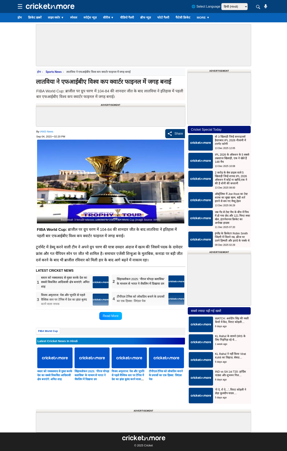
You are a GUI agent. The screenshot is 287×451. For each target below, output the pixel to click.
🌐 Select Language (206, 6)
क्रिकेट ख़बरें (34, 17)
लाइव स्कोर (56, 17)
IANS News (46, 131)
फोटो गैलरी (163, 17)
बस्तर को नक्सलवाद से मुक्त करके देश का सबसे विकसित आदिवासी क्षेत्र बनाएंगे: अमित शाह (54, 375)
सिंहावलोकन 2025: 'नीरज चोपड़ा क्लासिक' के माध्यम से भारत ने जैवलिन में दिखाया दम (92, 375)
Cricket (148, 445)
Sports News (54, 71)
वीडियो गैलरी (127, 17)
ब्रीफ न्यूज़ (145, 17)
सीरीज (108, 17)
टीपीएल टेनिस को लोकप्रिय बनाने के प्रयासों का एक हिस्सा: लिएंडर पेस (166, 375)
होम (20, 17)
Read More (110, 316)
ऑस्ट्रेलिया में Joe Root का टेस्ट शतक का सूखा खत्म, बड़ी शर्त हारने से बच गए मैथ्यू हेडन (231, 197)
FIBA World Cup (48, 331)
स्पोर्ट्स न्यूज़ (90, 17)
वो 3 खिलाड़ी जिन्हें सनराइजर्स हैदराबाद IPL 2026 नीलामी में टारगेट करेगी (230, 140)
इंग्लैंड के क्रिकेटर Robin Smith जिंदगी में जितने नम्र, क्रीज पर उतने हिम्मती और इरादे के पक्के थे (232, 237)
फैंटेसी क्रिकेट (183, 17)
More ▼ (203, 17)
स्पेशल (73, 17)
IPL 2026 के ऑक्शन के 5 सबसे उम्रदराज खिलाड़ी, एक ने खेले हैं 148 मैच (232, 158)
